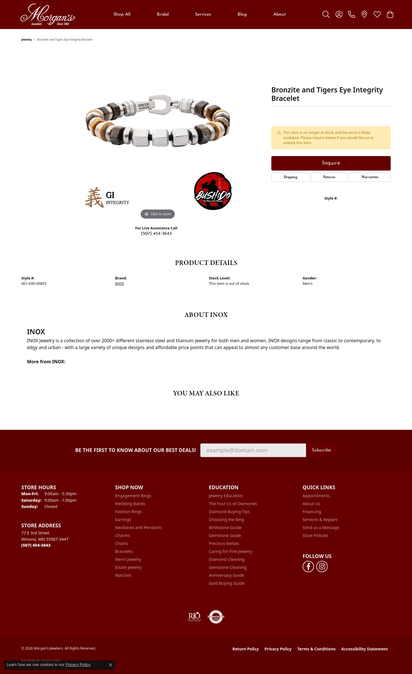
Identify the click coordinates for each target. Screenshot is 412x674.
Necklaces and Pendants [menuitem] (138, 527)
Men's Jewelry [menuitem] (128, 559)
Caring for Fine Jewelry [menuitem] (230, 551)
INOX (119, 283)
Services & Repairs (320, 519)
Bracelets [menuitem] (124, 551)
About (279, 14)
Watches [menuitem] (123, 575)
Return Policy (245, 649)
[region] (157, 135)
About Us (311, 503)
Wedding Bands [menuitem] (130, 503)
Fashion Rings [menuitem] (128, 511)
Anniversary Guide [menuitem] (226, 575)
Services (203, 14)
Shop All (121, 14)
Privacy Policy (278, 649)
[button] (326, 14)
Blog (242, 14)
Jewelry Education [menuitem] (226, 495)
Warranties (369, 177)
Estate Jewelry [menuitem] (128, 567)
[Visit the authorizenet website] (216, 617)
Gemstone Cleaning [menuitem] (228, 567)
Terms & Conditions (316, 649)
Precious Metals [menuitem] (224, 543)
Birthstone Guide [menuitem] (225, 527)
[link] (351, 14)
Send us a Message (321, 527)
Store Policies (315, 535)
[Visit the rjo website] (194, 617)
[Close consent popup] (110, 665)
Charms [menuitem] (122, 535)
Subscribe (321, 450)
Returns (329, 177)
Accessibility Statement (364, 649)
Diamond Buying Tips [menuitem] (229, 511)
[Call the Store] (36, 545)
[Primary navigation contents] (200, 14)
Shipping (290, 177)
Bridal (163, 14)
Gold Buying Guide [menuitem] (227, 583)
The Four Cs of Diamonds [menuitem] (233, 503)
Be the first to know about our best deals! (135, 450)
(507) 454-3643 (156, 233)
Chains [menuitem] (121, 543)
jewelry (26, 40)
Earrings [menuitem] (123, 519)
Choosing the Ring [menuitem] (226, 519)
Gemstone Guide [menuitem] (225, 535)
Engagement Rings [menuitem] (133, 495)
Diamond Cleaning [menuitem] (226, 559)
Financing (312, 511)
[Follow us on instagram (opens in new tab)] (322, 566)
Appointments (316, 495)
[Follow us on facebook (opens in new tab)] (308, 566)
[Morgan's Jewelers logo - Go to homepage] (48, 14)
